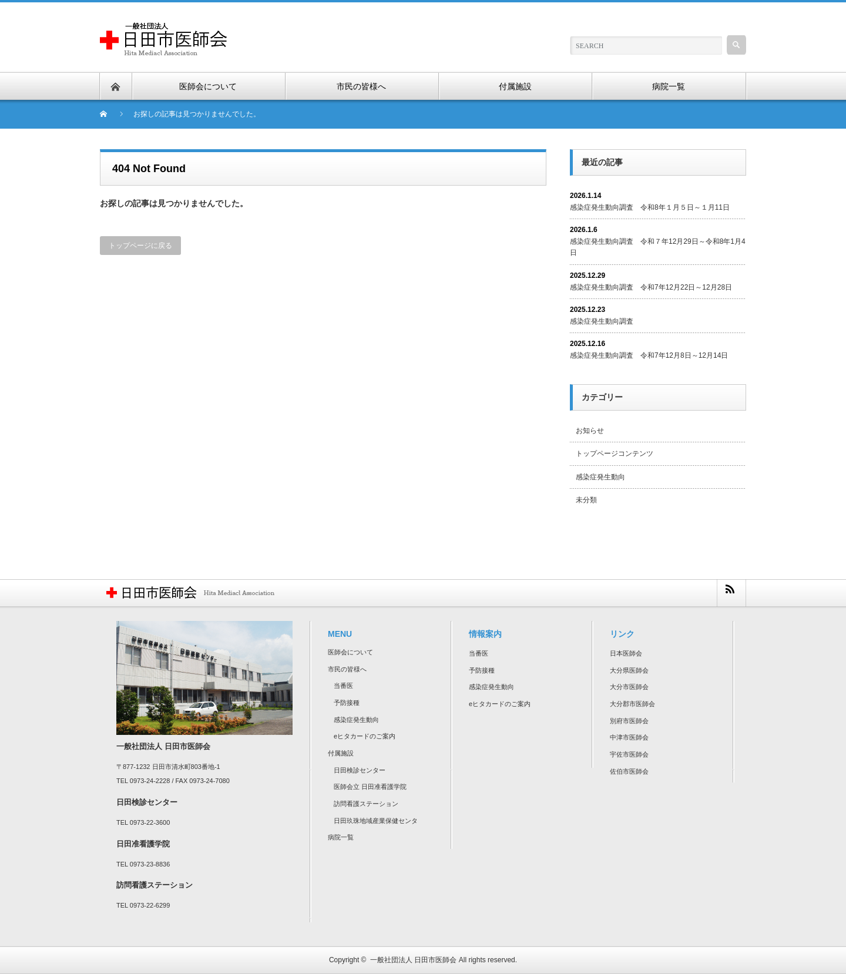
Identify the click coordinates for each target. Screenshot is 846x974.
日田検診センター (359, 770)
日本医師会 (626, 653)
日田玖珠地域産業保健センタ (376, 820)
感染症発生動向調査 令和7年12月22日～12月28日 (651, 287)
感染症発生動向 (600, 477)
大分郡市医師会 (632, 703)
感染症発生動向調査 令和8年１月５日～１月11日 (650, 207)
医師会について (350, 652)
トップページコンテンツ (614, 453)
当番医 (343, 685)
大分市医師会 (629, 686)
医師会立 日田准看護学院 (370, 786)
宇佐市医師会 (629, 754)
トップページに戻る (140, 245)
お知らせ (590, 430)
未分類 (586, 500)
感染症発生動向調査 (601, 321)
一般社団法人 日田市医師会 (413, 960)
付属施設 (341, 753)
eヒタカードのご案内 (364, 736)
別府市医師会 (629, 720)
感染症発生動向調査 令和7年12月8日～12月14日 (649, 355)
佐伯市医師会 (629, 771)
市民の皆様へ (347, 669)
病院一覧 (341, 837)
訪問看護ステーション (366, 803)
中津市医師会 (629, 737)
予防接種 (347, 702)
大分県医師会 (629, 670)
